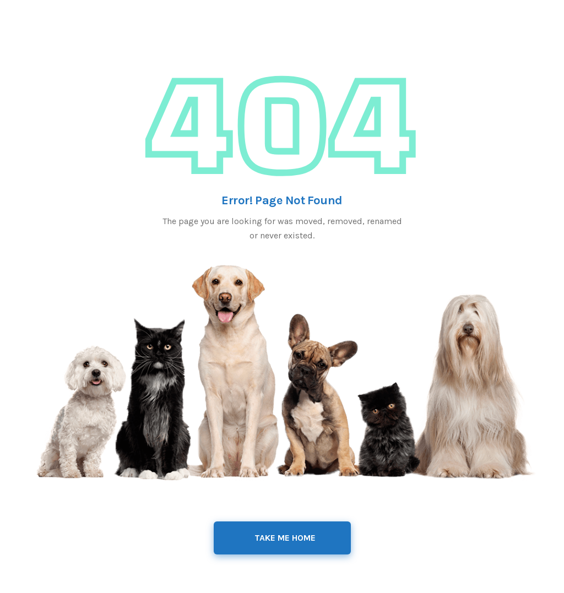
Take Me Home (285, 537)
